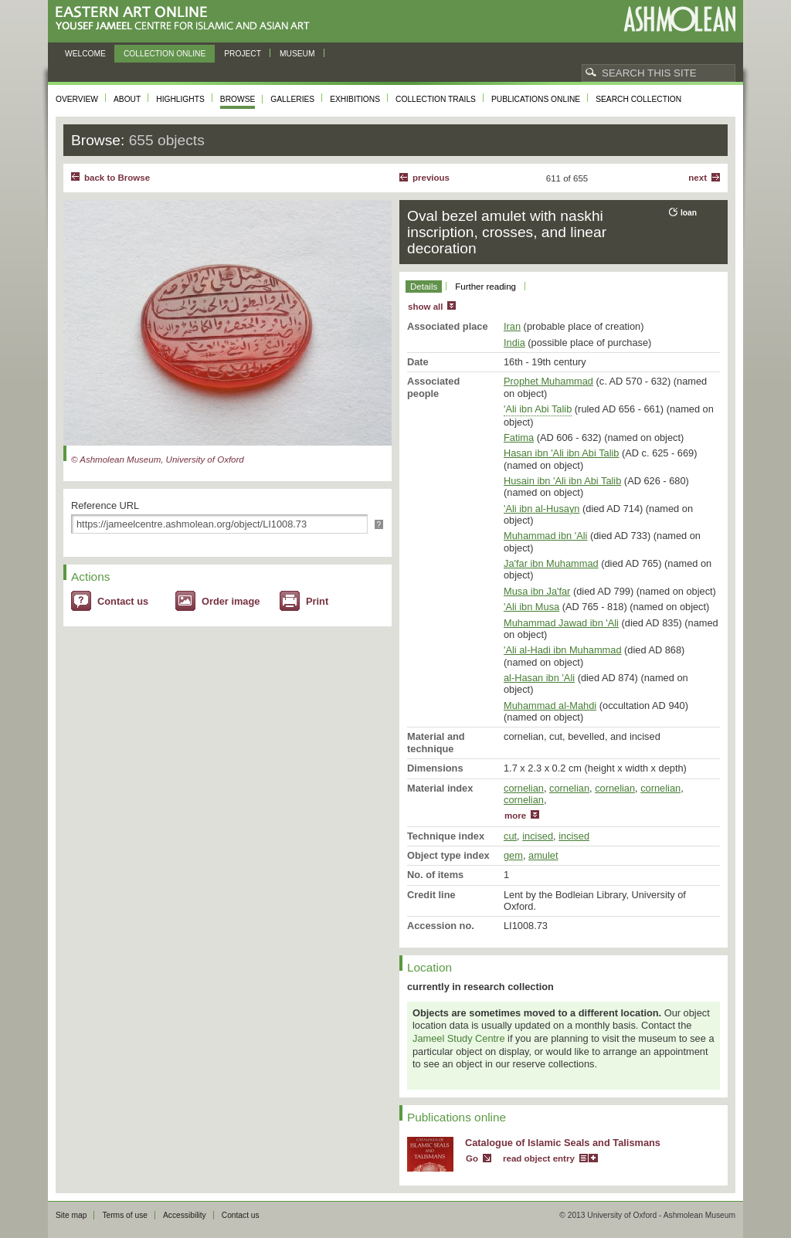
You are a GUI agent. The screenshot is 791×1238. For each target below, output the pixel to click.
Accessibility (184, 1215)
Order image (231, 601)
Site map (71, 1215)
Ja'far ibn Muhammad (551, 563)
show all (425, 306)
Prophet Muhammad (548, 381)
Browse (238, 99)
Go (472, 1158)
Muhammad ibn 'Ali (545, 535)
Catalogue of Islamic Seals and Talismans (562, 1142)
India (514, 342)
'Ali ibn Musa (531, 606)
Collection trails (436, 99)
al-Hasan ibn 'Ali (539, 677)
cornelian (524, 788)
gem (513, 855)
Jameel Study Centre (458, 1038)
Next (697, 177)
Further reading (485, 286)
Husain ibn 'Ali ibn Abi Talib (562, 481)
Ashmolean (679, 19)
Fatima (519, 437)
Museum (297, 53)
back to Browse (117, 177)
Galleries (292, 99)
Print (317, 601)
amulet (543, 855)
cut (510, 836)
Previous (431, 177)
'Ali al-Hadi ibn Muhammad (563, 650)
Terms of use (125, 1215)
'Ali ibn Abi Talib (538, 409)
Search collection (638, 99)
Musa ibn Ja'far (537, 591)
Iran (512, 326)
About (127, 99)
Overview (77, 99)
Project (242, 53)
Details (423, 286)
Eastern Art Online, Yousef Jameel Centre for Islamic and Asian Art (186, 19)
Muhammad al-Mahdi (550, 705)
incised (537, 836)
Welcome (85, 53)
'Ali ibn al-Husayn (541, 508)
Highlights (180, 99)
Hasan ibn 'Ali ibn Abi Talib (561, 453)
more (515, 815)
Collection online (164, 53)
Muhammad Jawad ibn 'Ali (561, 623)
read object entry (539, 1158)
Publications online (535, 99)
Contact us (122, 601)
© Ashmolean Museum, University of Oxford (157, 459)
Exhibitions (355, 99)
